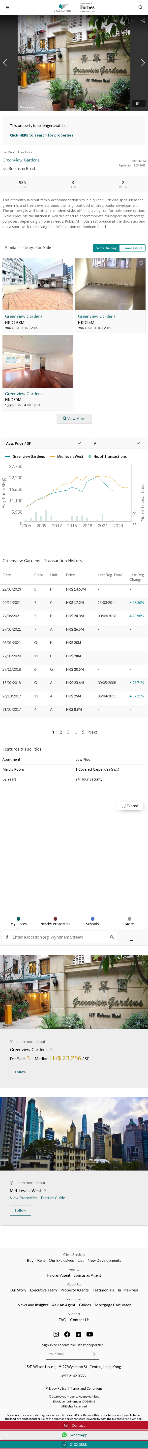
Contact (74, 1425)
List (81, 1260)
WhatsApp (74, 1435)
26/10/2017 (11, 696)
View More (74, 418)
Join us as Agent (87, 1275)
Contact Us (79, 1319)
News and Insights (32, 1304)
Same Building (106, 248)
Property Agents (74, 1290)
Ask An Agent (63, 1304)
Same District (132, 248)
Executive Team (43, 1290)
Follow (20, 1072)
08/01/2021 (11, 643)
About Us (74, 1284)
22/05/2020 (11, 656)
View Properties (24, 1197)
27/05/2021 (11, 629)
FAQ (62, 1319)
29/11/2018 (11, 669)
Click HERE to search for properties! (42, 135)
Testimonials (103, 1290)
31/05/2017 (11, 709)
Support (74, 1314)
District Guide (53, 1197)
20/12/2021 (11, 602)
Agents (74, 1269)
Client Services (74, 1255)
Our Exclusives (61, 1260)
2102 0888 (74, 1444)
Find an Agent (58, 1275)
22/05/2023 (11, 589)
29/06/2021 (11, 616)
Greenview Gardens (24, 316)
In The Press (128, 1290)
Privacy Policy (56, 1388)
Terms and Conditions (86, 1388)
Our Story (18, 1290)
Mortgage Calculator (113, 1304)
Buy (30, 1260)
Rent (41, 1260)
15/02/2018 (11, 683)
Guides (85, 1304)
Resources (74, 1299)
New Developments (104, 1260)
